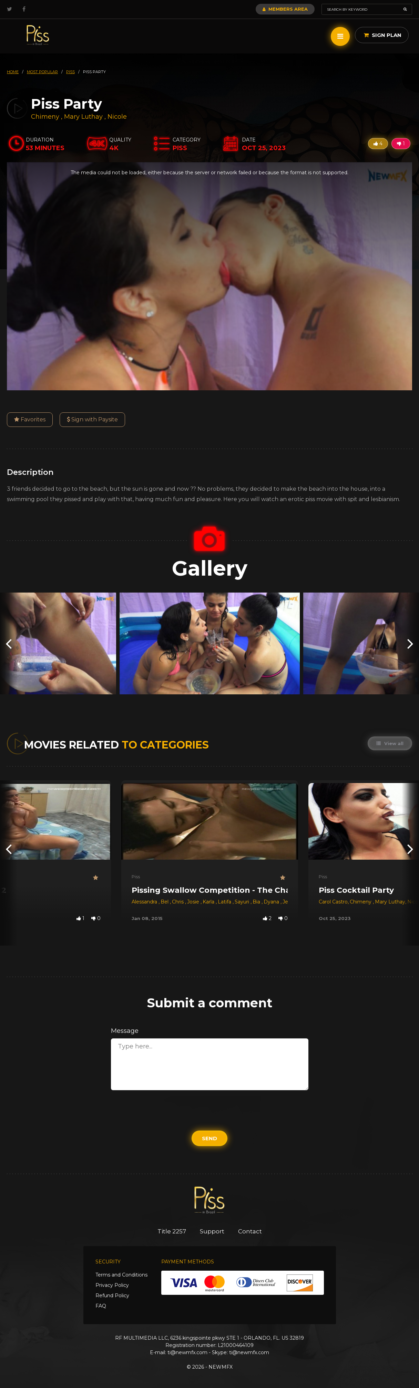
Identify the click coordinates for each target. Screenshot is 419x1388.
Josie (194, 902)
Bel (165, 902)
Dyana (272, 902)
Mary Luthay (83, 116)
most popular (42, 71)
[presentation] (8, 643)
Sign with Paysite (92, 419)
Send (209, 1138)
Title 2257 (171, 1231)
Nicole (117, 116)
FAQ (100, 1306)
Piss (136, 876)
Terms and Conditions (121, 1275)
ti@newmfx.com (187, 1352)
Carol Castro (333, 902)
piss (70, 71)
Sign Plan (382, 35)
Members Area (285, 9)
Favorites (29, 419)
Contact (250, 1231)
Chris (178, 902)
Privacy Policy (112, 1285)
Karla (209, 902)
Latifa (225, 902)
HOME (13, 71)
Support (212, 1231)
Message (125, 1031)
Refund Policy (112, 1295)
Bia (257, 902)
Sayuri (243, 902)
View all (389, 743)
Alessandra (145, 902)
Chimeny (46, 116)
